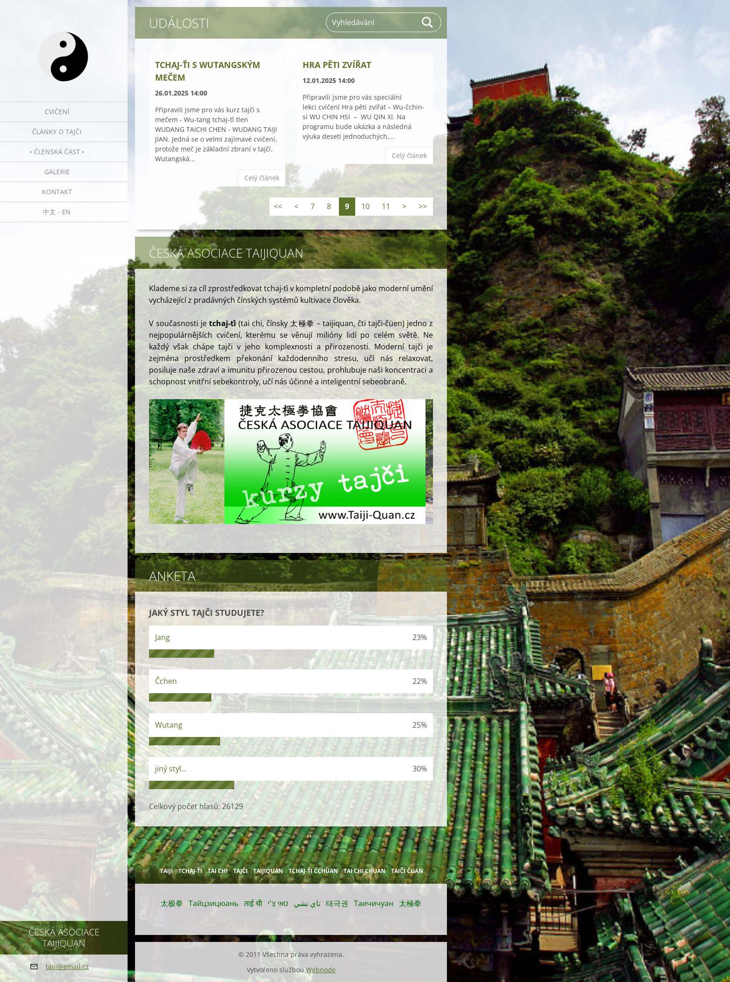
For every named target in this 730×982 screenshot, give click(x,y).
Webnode (321, 969)
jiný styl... (171, 769)
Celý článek (261, 177)
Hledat (428, 22)
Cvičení (57, 111)
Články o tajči (56, 131)
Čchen (166, 681)
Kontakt (57, 191)
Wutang (168, 725)
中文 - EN (57, 211)
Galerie (57, 171)
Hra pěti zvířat (337, 64)
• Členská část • (57, 151)
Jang (162, 637)
